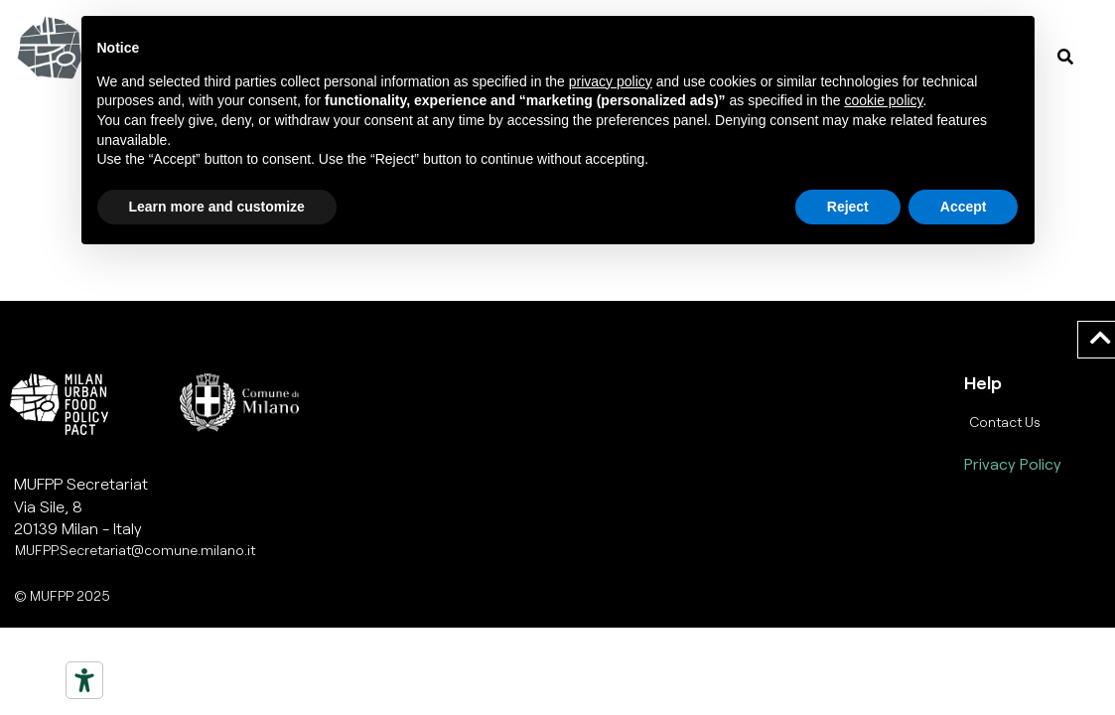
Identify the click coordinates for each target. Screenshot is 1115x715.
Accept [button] (963, 206)
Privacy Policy (1012, 463)
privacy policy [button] (610, 81)
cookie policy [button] (883, 100)
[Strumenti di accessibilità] (84, 680)
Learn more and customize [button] (217, 206)
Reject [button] (848, 206)
